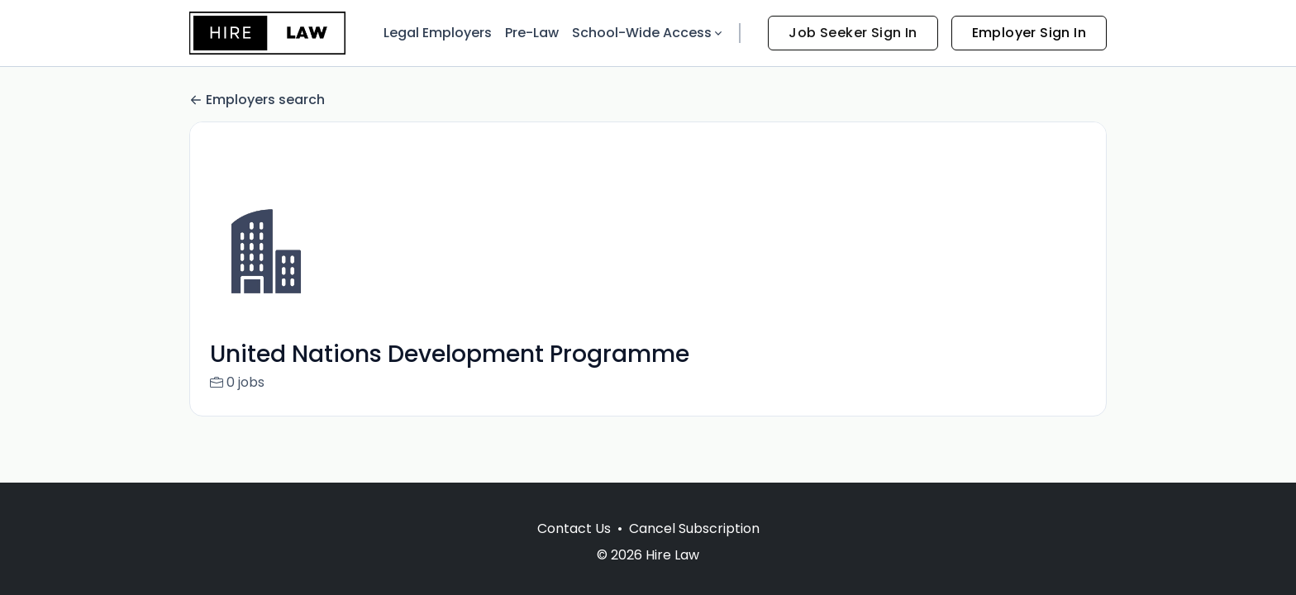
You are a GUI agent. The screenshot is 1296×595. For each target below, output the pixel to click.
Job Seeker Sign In (853, 32)
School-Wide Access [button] (648, 32)
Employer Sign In (1029, 32)
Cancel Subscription (694, 528)
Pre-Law (532, 32)
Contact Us (574, 528)
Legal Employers (438, 32)
